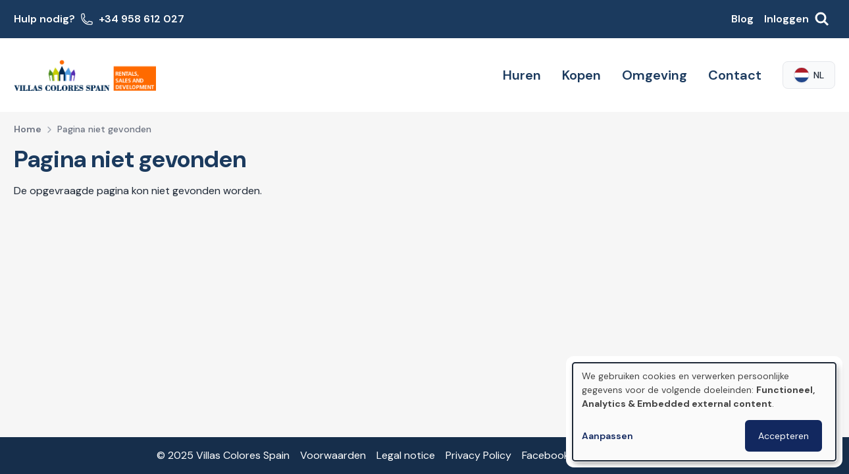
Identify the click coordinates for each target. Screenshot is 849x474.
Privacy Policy (478, 455)
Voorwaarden (333, 455)
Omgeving (654, 75)
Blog (742, 19)
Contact (734, 75)
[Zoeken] (822, 19)
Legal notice (405, 455)
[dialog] (704, 412)
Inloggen (786, 19)
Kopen (581, 75)
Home (27, 129)
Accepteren (783, 436)
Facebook (545, 455)
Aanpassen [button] (607, 436)
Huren (522, 75)
